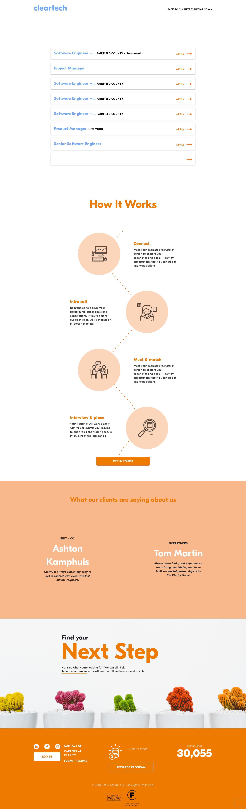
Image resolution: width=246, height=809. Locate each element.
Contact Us (73, 746)
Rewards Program (131, 767)
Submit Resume (75, 761)
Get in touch (123, 461)
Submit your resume (74, 671)
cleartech (50, 8)
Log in (47, 756)
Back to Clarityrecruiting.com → (190, 9)
